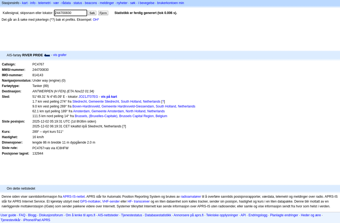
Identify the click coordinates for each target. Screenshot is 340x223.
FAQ (22, 215)
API (243, 215)
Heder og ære (311, 215)
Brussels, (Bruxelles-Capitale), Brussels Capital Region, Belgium (121, 116)
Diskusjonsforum (51, 215)
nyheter (122, 3)
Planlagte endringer (284, 215)
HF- (130, 201)
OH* (96, 20)
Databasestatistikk (158, 215)
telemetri (44, 3)
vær (56, 3)
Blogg (32, 215)
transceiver (142, 201)
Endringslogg (258, 215)
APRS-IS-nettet (74, 196)
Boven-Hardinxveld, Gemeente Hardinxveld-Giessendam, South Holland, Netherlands (133, 106)
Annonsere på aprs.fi (189, 215)
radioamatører (191, 196)
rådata (66, 3)
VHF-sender (111, 201)
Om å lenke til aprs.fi (80, 215)
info (32, 3)
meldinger (107, 3)
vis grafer (59, 55)
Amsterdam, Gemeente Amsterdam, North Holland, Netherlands (119, 111)
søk (132, 3)
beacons (91, 3)
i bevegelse (146, 3)
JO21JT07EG (88, 97)
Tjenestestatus (131, 215)
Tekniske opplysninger (222, 215)
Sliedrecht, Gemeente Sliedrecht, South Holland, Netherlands (116, 101)
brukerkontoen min (170, 3)
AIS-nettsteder (108, 215)
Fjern (103, 13)
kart (25, 3)
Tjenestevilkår (11, 220)
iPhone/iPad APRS (36, 220)
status (77, 3)
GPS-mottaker (90, 201)
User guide (8, 215)
